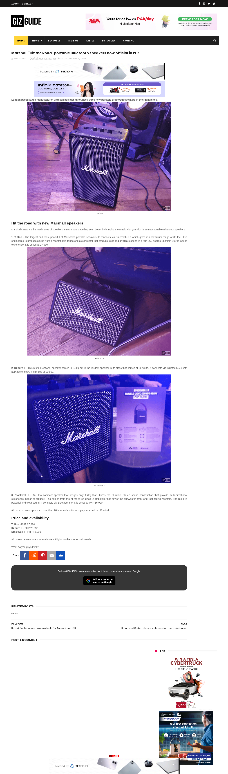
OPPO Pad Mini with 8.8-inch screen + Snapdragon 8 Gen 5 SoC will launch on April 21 (193, 388)
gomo (198, 737)
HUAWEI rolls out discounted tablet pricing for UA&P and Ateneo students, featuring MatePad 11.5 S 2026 (192, 354)
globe (156, 691)
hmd (175, 744)
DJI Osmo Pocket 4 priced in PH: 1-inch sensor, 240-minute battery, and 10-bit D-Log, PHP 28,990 (194, 406)
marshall (74, 66)
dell (190, 731)
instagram (159, 737)
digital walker (160, 724)
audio (64, 66)
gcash (191, 704)
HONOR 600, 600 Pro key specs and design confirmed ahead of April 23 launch (195, 336)
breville (174, 751)
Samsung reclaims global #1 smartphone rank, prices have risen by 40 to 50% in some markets (194, 441)
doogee (184, 724)
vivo (196, 677)
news (83, 66)
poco (155, 711)
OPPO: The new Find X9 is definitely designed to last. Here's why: (181, 187)
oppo (156, 677)
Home (18, 40)
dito (173, 704)
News (33, 40)
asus (196, 684)
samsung (181, 670)
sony (177, 697)
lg (194, 691)
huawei (157, 670)
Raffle (88, 40)
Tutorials (106, 40)
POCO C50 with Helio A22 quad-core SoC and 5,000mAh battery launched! (195, 300)
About (15, 3)
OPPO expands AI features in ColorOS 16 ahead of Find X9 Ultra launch (192, 423)
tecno (196, 697)
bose (192, 751)
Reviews (70, 40)
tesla (156, 751)
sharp (194, 711)
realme (157, 684)
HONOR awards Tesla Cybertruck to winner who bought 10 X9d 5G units (191, 371)
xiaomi (176, 677)
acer (155, 704)
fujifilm (175, 711)
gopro (193, 744)
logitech (157, 731)
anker (179, 737)
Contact (27, 3)
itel (192, 717)
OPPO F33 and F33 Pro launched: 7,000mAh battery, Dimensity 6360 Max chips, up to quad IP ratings (195, 460)
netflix (156, 717)
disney (156, 744)
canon (174, 717)
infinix (176, 691)
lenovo (156, 697)
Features (52, 40)
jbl (175, 731)
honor (177, 684)
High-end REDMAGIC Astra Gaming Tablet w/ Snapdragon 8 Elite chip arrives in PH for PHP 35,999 (194, 319)
